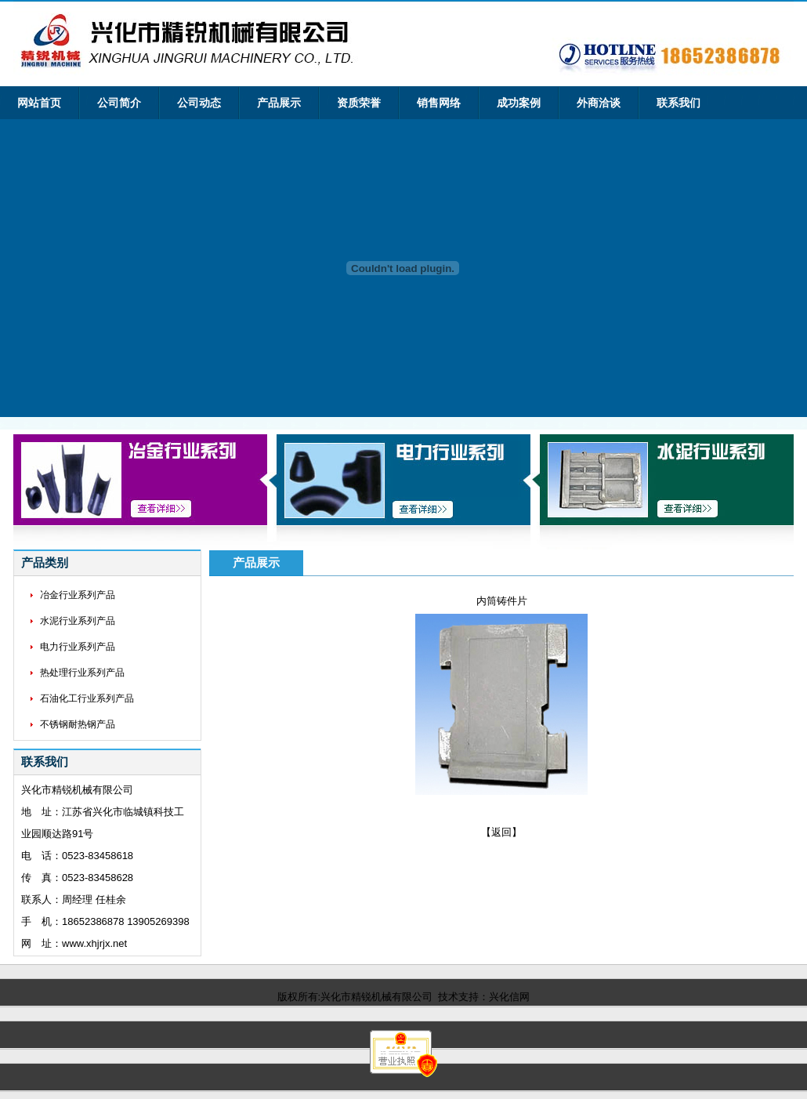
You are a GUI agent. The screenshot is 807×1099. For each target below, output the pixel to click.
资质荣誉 (359, 103)
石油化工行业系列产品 (87, 698)
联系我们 (678, 103)
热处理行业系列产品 (82, 672)
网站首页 (39, 103)
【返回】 (501, 832)
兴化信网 (509, 997)
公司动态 (199, 103)
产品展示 (279, 103)
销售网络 (439, 103)
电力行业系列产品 (77, 646)
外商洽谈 (599, 103)
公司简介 (119, 103)
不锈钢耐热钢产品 (77, 724)
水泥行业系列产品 (77, 620)
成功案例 (519, 103)
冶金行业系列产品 (77, 594)
